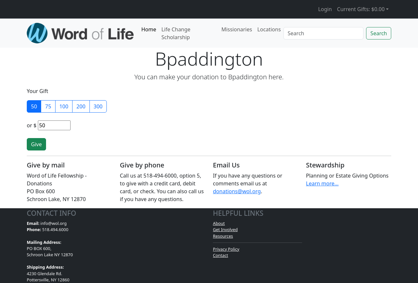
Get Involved (225, 229)
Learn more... (322, 183)
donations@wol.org (237, 191)
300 (98, 106)
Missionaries (236, 29)
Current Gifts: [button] (361, 9)
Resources (223, 236)
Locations (269, 29)
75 (48, 106)
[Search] (323, 33)
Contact (220, 255)
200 (80, 106)
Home (148, 29)
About (219, 223)
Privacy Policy (226, 249)
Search (378, 33)
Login (325, 9)
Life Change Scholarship (175, 33)
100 (63, 106)
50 (34, 106)
